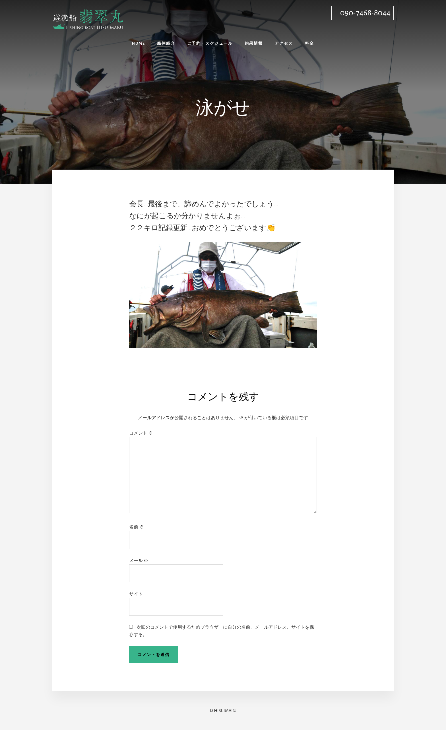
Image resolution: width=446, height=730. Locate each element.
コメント (141, 433)
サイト (136, 594)
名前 (136, 527)
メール (138, 560)
